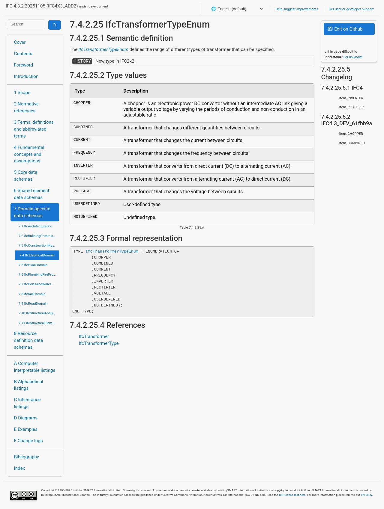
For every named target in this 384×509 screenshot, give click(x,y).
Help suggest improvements (296, 9)
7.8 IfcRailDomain (32, 294)
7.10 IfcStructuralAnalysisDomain (39, 313)
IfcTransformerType (99, 343)
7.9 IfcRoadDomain (33, 303)
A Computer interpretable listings (35, 367)
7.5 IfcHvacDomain (33, 265)
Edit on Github (345, 29)
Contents (23, 53)
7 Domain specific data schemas (32, 212)
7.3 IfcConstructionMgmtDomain (39, 245)
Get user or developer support (351, 9)
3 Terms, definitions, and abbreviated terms (34, 129)
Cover (20, 42)
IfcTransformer (94, 336)
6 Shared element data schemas (32, 194)
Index (19, 468)
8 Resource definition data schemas (28, 340)
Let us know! (353, 57)
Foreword (23, 65)
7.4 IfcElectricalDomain (37, 255)
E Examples (26, 429)
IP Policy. (367, 494)
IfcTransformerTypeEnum (103, 49)
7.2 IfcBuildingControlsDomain (39, 236)
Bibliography (26, 457)
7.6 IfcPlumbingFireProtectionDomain (39, 274)
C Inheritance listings (27, 403)
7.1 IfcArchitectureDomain (38, 226)
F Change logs (28, 440)
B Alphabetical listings (28, 385)
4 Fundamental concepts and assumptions (29, 154)
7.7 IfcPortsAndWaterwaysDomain (39, 284)
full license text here (292, 494)
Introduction (26, 76)
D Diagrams (26, 418)
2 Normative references (26, 107)
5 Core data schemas (26, 176)
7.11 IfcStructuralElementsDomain (39, 323)
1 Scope (22, 92)
